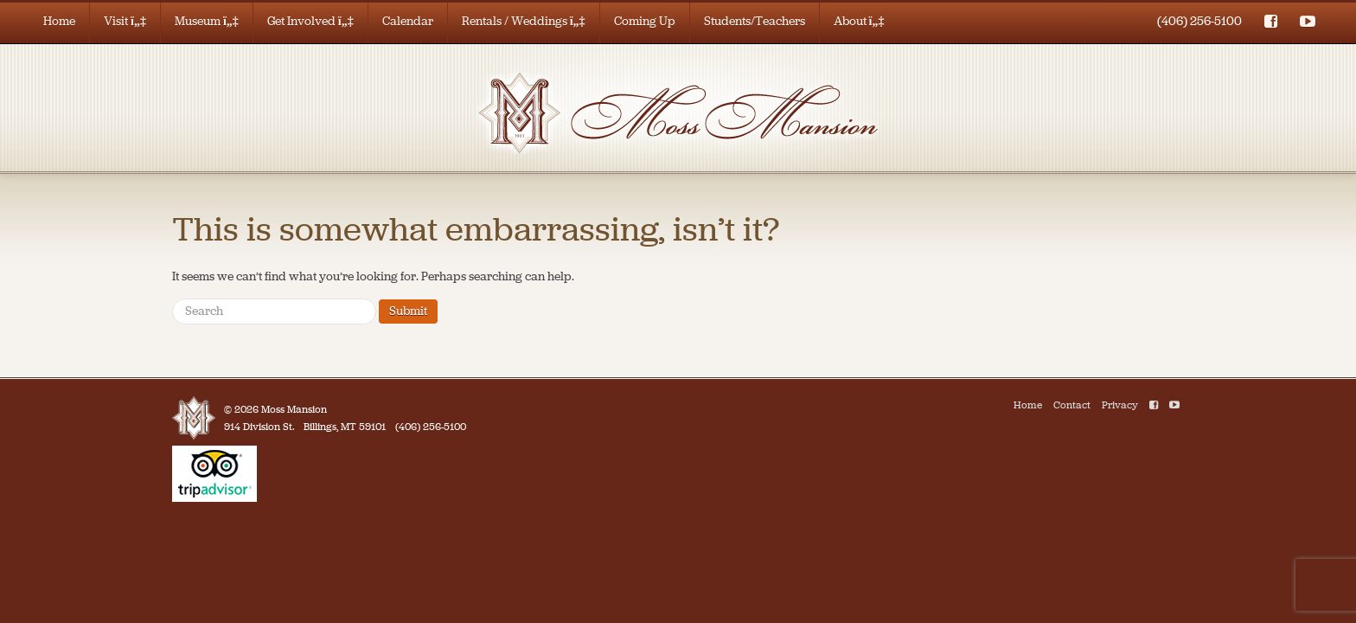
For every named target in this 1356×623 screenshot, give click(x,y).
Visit (125, 21)
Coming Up (644, 21)
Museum (207, 21)
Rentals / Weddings (523, 21)
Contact (1072, 405)
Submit (408, 311)
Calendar (407, 21)
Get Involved (310, 21)
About (859, 21)
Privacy (1120, 405)
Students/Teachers (754, 21)
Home (59, 21)
